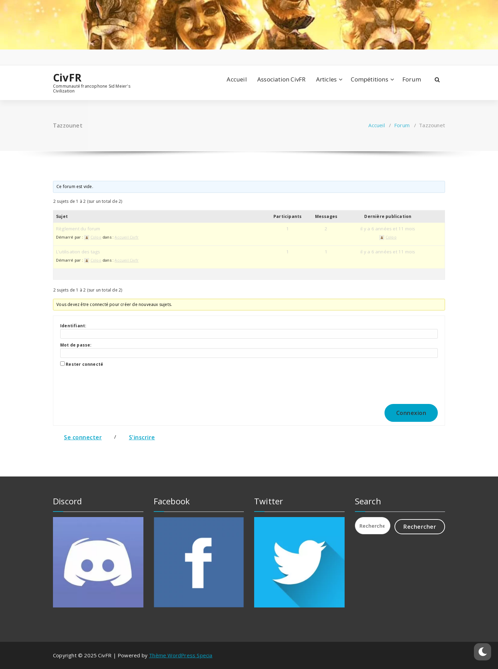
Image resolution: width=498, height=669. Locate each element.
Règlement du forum (78, 229)
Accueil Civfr (127, 237)
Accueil (237, 79)
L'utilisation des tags (78, 252)
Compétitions (369, 79)
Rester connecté (84, 364)
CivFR (67, 78)
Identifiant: (73, 326)
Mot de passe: (76, 345)
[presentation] (107, 384)
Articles (326, 79)
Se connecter (83, 437)
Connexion (411, 413)
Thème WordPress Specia (180, 655)
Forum (411, 79)
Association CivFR (281, 79)
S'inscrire (142, 437)
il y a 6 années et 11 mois (387, 229)
